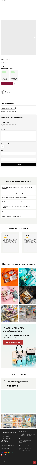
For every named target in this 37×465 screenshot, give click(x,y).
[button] (13, 342)
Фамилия (3, 157)
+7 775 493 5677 (5, 436)
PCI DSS (30, 459)
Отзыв (3, 129)
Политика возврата (5, 448)
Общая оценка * (5, 122)
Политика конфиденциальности (7, 445)
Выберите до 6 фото (6, 144)
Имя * (2, 150)
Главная (3, 12)
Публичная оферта (4, 447)
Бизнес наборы (9, 12)
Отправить (18, 164)
